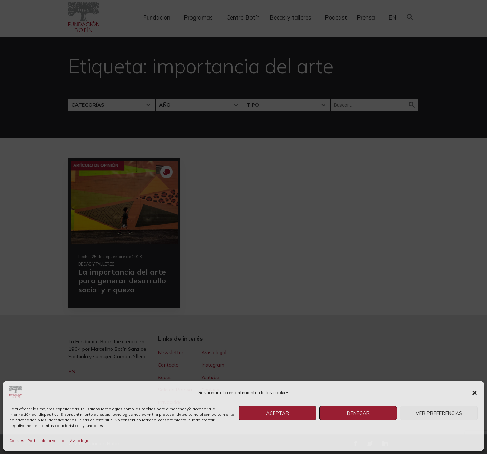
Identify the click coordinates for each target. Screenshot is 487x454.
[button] (474, 393)
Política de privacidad (47, 440)
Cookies (16, 440)
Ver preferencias (439, 413)
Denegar (358, 413)
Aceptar (277, 413)
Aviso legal (80, 440)
